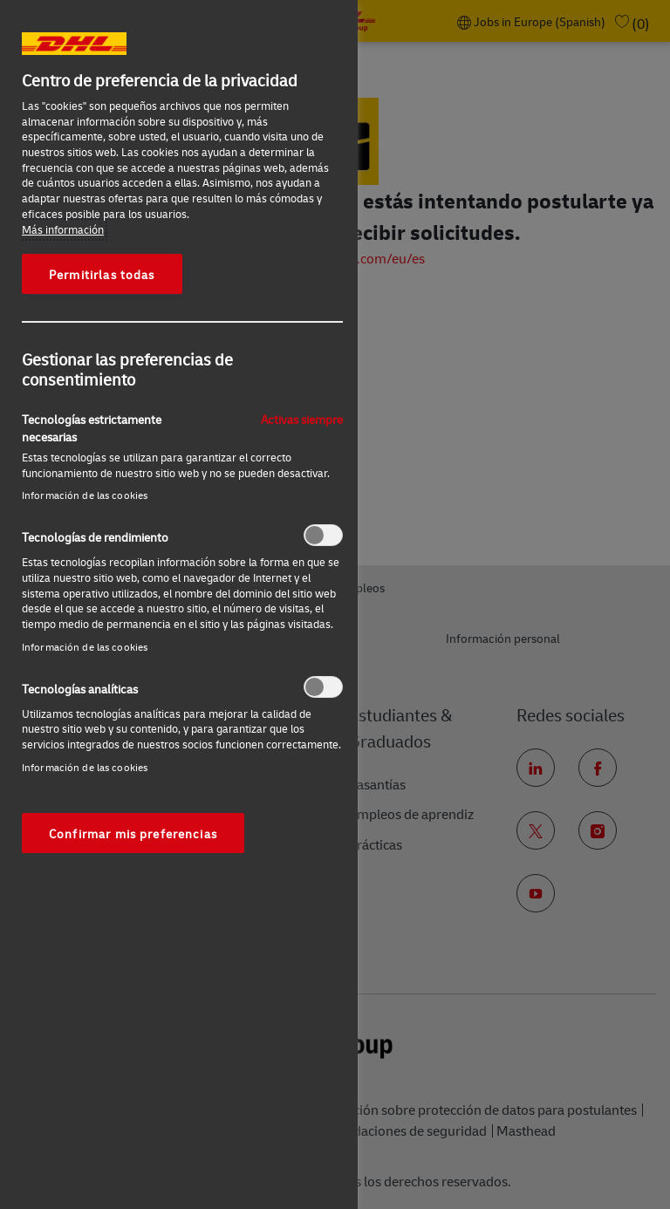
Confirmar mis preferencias (133, 833)
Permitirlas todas (102, 274)
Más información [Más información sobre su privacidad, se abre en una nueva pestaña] (63, 229)
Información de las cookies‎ (84, 495)
